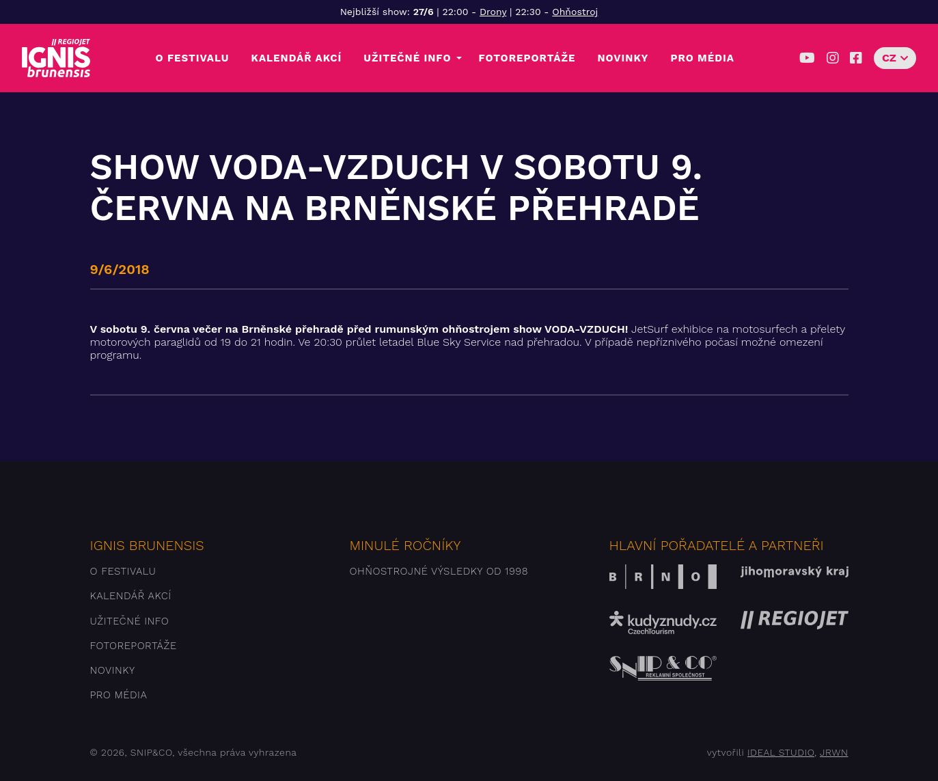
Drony (493, 11)
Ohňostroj (575, 11)
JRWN (834, 752)
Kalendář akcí (296, 58)
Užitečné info (407, 58)
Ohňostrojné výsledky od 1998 (439, 571)
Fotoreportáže (526, 58)
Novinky (622, 58)
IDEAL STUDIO (780, 752)
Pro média (702, 58)
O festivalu (193, 58)
